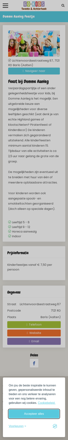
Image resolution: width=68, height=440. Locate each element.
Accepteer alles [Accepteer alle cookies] (34, 413)
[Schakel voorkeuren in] (17, 426)
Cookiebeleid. (46, 402)
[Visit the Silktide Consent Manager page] (55, 426)
